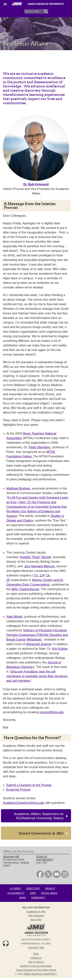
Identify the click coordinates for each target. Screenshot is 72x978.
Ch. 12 (38, 575)
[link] (40, 876)
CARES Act (36, 958)
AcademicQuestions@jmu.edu (23, 802)
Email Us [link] (41, 856)
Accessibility (15, 893)
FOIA (36, 954)
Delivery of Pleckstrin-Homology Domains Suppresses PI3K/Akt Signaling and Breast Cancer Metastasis (37, 635)
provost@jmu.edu (52, 712)
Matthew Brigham (18, 488)
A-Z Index (15, 888)
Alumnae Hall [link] (11, 856)
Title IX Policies (36, 962)
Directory (33, 888)
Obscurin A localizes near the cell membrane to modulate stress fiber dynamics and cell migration (37, 676)
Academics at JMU (36, 911)
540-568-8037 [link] (44, 859)
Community (38, 897)
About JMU (36, 919)
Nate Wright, (14, 616)
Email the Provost (18, 789)
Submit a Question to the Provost (28, 785)
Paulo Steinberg (39, 447)
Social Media (49, 893)
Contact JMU (36, 947)
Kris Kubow (59, 648)
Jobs (33, 893)
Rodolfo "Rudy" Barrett (35, 557)
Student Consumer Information (36, 966)
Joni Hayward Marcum (39, 566)
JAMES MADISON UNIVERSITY (40, 974)
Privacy (50, 888)
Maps (22, 897)
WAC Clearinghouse (25, 589)
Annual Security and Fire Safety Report (36, 970)
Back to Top (6, 943)
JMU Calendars (36, 915)
